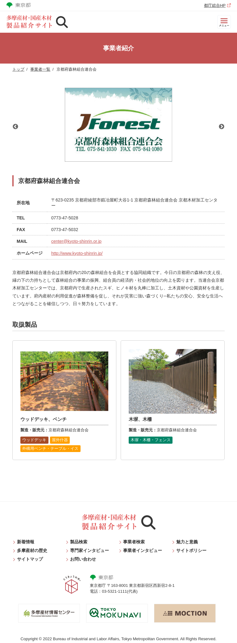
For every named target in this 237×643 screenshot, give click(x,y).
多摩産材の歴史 (32, 550)
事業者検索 (134, 541)
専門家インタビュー (89, 550)
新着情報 (25, 541)
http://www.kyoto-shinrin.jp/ (77, 253)
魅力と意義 (187, 541)
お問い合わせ (83, 559)
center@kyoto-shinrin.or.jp (76, 241)
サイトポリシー (191, 550)
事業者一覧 (40, 69)
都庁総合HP (215, 5)
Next (221, 127)
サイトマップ (30, 559)
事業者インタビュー (142, 550)
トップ (18, 69)
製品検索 (78, 541)
